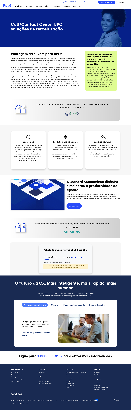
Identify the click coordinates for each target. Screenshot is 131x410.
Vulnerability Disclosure (45, 400)
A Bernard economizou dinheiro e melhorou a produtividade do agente (92, 186)
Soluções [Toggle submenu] (28, 6)
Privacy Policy (75, 257)
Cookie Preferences (73, 400)
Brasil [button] (117, 400)
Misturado (69, 379)
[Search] (93, 2)
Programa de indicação (101, 387)
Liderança (41, 375)
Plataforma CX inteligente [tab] (74, 305)
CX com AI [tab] (55, 305)
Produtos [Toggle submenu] (18, 6)
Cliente (47, 6)
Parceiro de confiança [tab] (98, 305)
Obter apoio (14, 377)
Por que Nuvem (71, 385)
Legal (12, 400)
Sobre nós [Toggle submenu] (77, 6)
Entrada (69, 375)
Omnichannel (70, 383)
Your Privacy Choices (88, 400)
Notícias (41, 377)
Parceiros (97, 385)
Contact (62, 400)
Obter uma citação (16, 375)
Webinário (97, 372)
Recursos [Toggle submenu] (66, 6)
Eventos (96, 375)
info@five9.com (15, 381)
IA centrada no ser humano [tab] (35, 305)
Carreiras (97, 383)
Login (121, 2)
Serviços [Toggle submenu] (39, 6)
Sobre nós (42, 372)
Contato (41, 379)
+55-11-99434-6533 (16, 372)
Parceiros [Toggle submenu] (56, 6)
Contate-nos (87, 1)
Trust (55, 400)
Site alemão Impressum (45, 383)
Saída (68, 377)
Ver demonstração (107, 2)
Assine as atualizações (17, 379)
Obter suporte (79, 1)
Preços (69, 381)
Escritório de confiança (45, 381)
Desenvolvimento (99, 389)
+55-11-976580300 (69, 1)
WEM (68, 387)
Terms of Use (20, 400)
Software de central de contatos (76, 372)
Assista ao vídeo (74, 206)
